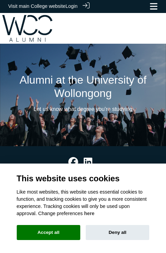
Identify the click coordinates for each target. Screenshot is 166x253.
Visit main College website (37, 6)
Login (72, 6)
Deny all (117, 232)
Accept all (48, 232)
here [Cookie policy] (89, 213)
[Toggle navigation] (154, 6)
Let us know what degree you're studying (82, 109)
